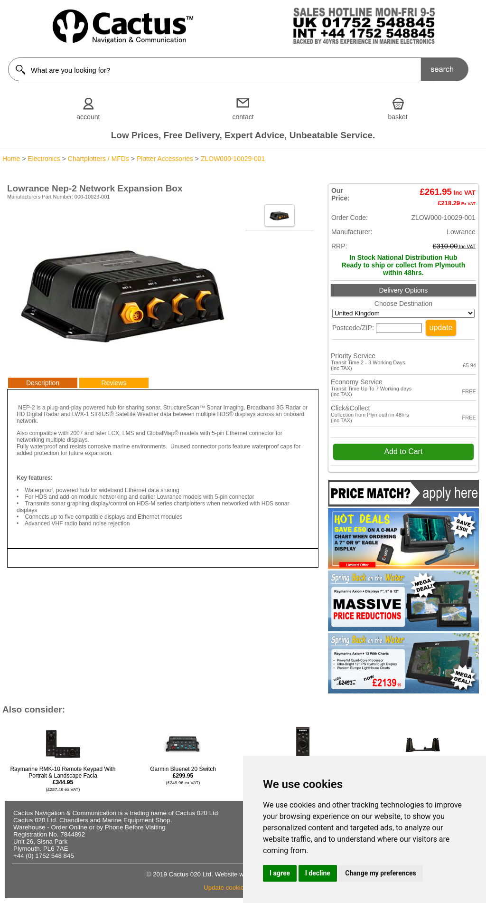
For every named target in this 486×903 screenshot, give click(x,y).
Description (42, 383)
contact (242, 117)
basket (398, 117)
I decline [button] (317, 873)
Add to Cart (403, 451)
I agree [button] (280, 873)
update (441, 327)
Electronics (44, 158)
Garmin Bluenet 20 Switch (183, 775)
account (88, 117)
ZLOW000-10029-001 (233, 158)
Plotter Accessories (165, 158)
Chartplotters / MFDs (98, 158)
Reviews (114, 383)
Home (11, 158)
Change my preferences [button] (380, 873)
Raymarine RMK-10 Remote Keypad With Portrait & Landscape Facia (62, 779)
